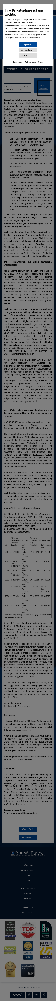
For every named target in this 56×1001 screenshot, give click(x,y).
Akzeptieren (26, 45)
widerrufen (35, 38)
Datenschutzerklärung (34, 62)
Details (24, 55)
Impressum (17, 62)
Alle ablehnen (26, 50)
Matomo (45, 29)
